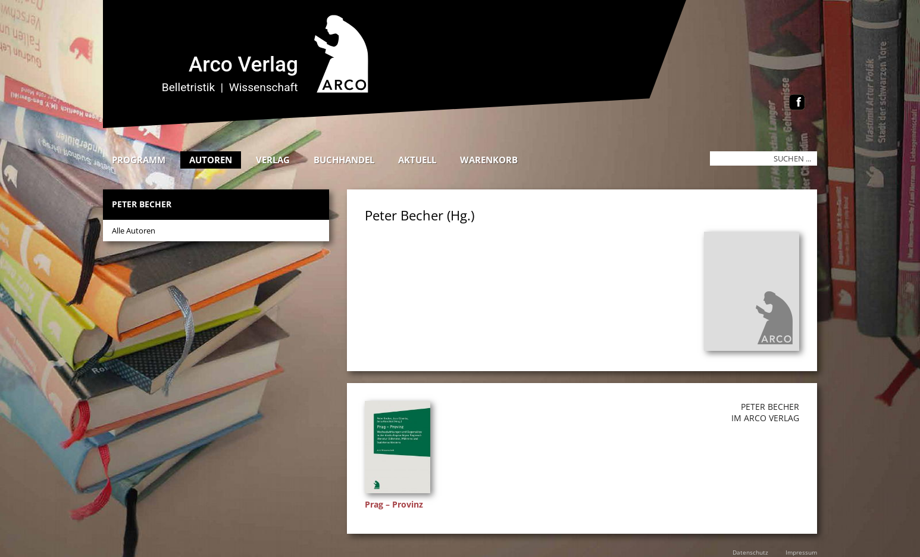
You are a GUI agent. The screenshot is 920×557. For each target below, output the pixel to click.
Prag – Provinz (394, 504)
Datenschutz (750, 552)
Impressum (801, 552)
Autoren (210, 160)
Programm (138, 160)
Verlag (273, 160)
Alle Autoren (133, 230)
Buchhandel (344, 160)
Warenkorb (489, 160)
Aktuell (417, 160)
